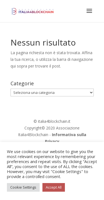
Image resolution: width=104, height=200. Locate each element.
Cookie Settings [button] (23, 187)
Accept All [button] (54, 187)
